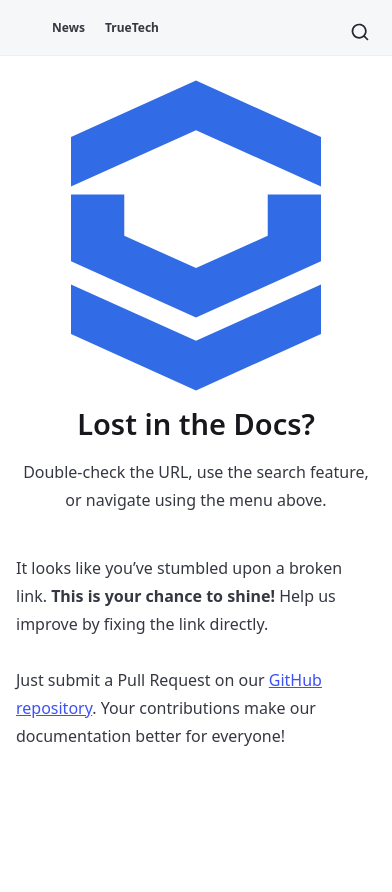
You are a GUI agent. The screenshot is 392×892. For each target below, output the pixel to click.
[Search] (360, 32)
